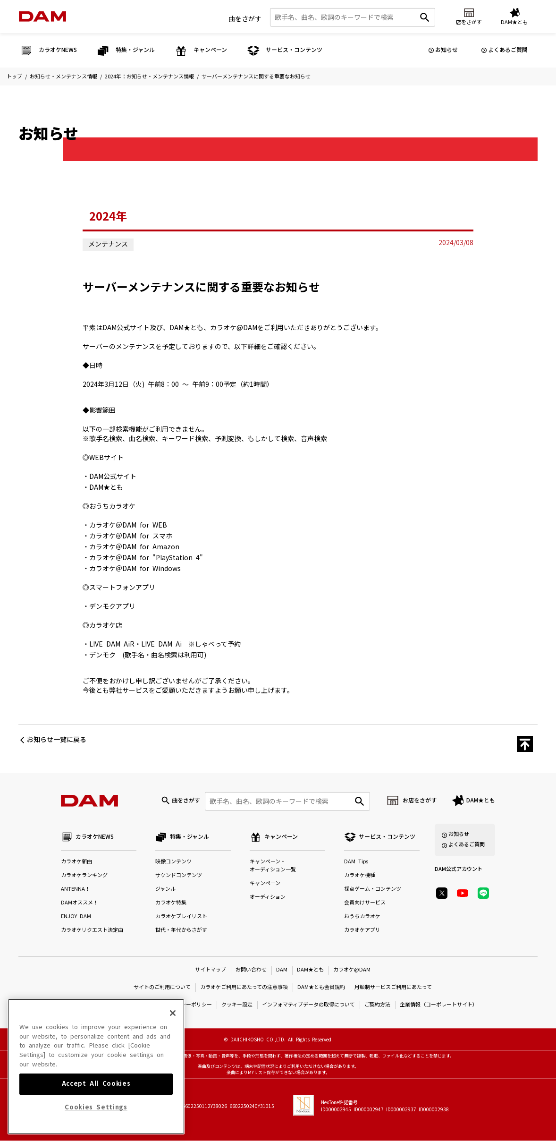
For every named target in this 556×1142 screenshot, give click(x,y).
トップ (14, 76)
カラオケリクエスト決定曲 (92, 931)
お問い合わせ (251, 970)
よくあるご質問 (508, 50)
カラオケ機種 (359, 876)
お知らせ (446, 50)
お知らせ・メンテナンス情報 (63, 76)
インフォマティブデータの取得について (308, 1005)
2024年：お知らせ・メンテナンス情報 (149, 76)
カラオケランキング (84, 876)
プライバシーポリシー (186, 1005)
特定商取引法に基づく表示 (119, 1005)
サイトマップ (210, 970)
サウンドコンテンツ (178, 876)
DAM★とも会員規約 (321, 988)
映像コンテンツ (173, 863)
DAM (281, 970)
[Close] (172, 1053)
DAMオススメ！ (79, 904)
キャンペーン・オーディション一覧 (273, 867)
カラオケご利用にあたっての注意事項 (244, 988)
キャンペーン (265, 884)
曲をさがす (244, 18)
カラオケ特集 (170, 904)
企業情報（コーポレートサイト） (439, 1005)
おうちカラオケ (362, 917)
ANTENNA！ (75, 890)
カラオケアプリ (362, 931)
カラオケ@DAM (352, 970)
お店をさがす (420, 801)
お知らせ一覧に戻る (56, 739)
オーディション (268, 898)
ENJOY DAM (76, 917)
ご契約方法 (377, 1005)
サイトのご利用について (162, 988)
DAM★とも (480, 801)
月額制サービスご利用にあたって (393, 988)
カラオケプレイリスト (181, 917)
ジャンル (165, 890)
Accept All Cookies (96, 1124)
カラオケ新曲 (76, 863)
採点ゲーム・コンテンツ (372, 890)
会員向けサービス (365, 904)
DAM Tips (356, 863)
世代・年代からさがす (181, 931)
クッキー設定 (237, 1005)
